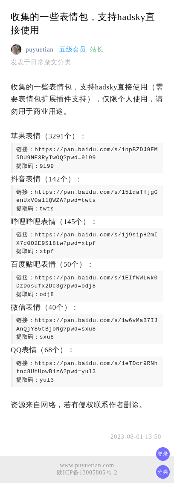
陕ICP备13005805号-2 (87, 472)
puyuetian (39, 49)
